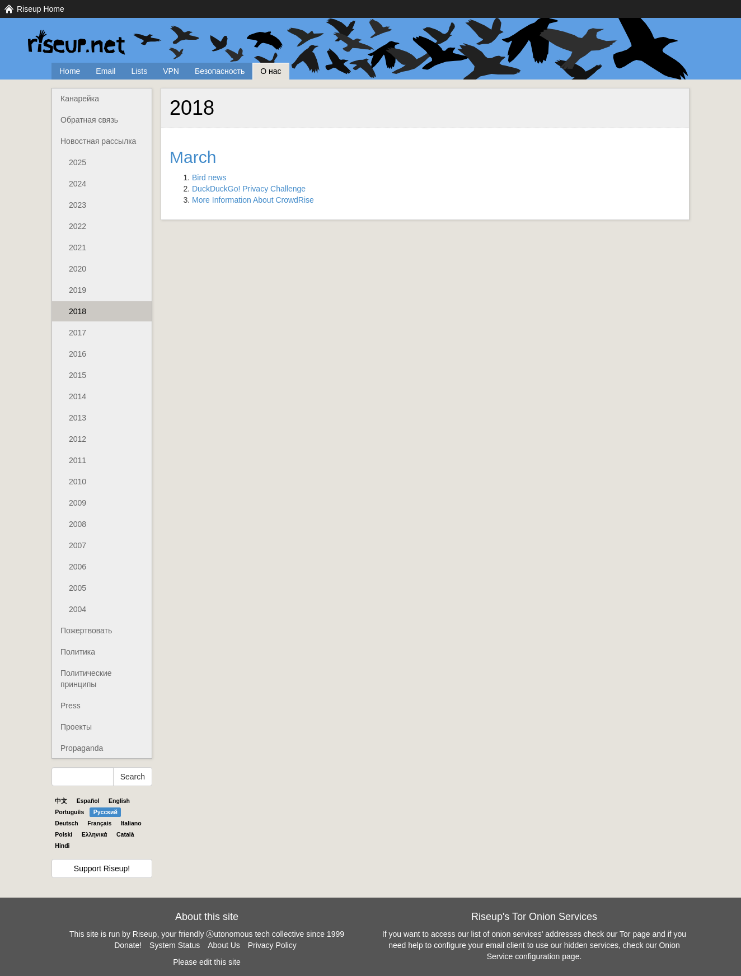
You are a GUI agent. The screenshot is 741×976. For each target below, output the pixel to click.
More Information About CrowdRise (253, 199)
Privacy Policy (272, 945)
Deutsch (66, 823)
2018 (77, 311)
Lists (139, 71)
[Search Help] (82, 776)
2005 (77, 587)
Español (88, 800)
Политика (77, 651)
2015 (77, 375)
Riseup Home (40, 8)
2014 (77, 396)
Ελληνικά (94, 834)
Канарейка (79, 98)
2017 (77, 332)
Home (69, 71)
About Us (224, 945)
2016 (77, 353)
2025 (77, 162)
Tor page (635, 934)
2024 (77, 183)
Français (99, 823)
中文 (61, 800)
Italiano (131, 823)
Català (125, 834)
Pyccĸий (105, 812)
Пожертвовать (86, 630)
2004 (77, 609)
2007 (77, 545)
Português (69, 812)
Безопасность (220, 71)
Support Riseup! (102, 868)
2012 (77, 439)
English (119, 800)
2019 (77, 290)
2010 (77, 481)
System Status (174, 945)
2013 (77, 417)
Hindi (62, 845)
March (193, 157)
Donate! (128, 945)
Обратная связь (89, 119)
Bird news (209, 177)
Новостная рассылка (98, 141)
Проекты (76, 726)
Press (70, 705)
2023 (77, 204)
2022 (77, 226)
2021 (77, 247)
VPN (171, 71)
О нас (270, 71)
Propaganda (81, 748)
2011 (77, 460)
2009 (77, 502)
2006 (77, 566)
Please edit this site (207, 962)
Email (105, 71)
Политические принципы (86, 679)
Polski (63, 834)
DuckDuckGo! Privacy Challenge (249, 188)
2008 (77, 524)
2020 (77, 268)
